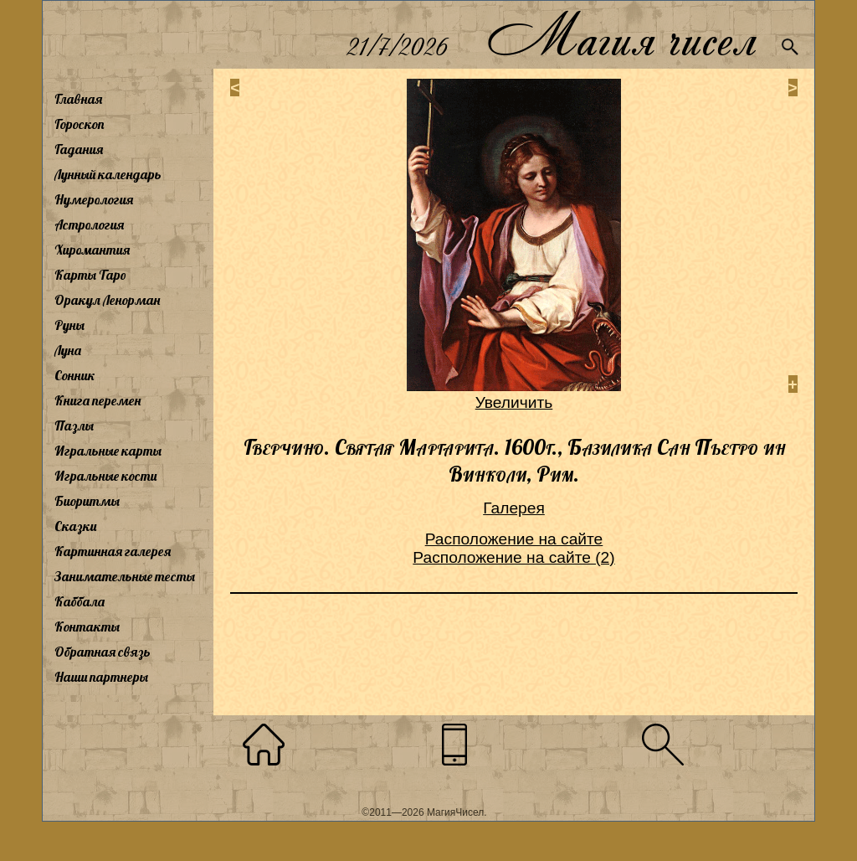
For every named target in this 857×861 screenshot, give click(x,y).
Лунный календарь (108, 174)
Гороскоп (79, 124)
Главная (78, 98)
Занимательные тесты (124, 576)
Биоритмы (87, 500)
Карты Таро (90, 274)
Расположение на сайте (514, 539)
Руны (69, 325)
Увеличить (514, 402)
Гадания (78, 149)
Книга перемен (97, 400)
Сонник (74, 375)
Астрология (89, 224)
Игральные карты (108, 450)
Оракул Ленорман (107, 299)
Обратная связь (102, 651)
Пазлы (74, 425)
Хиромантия (92, 249)
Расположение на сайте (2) (513, 557)
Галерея (514, 508)
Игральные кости (105, 475)
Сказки (75, 526)
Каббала (79, 601)
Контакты (87, 626)
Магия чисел (621, 35)
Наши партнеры (101, 676)
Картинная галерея (112, 551)
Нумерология (93, 199)
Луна (67, 350)
